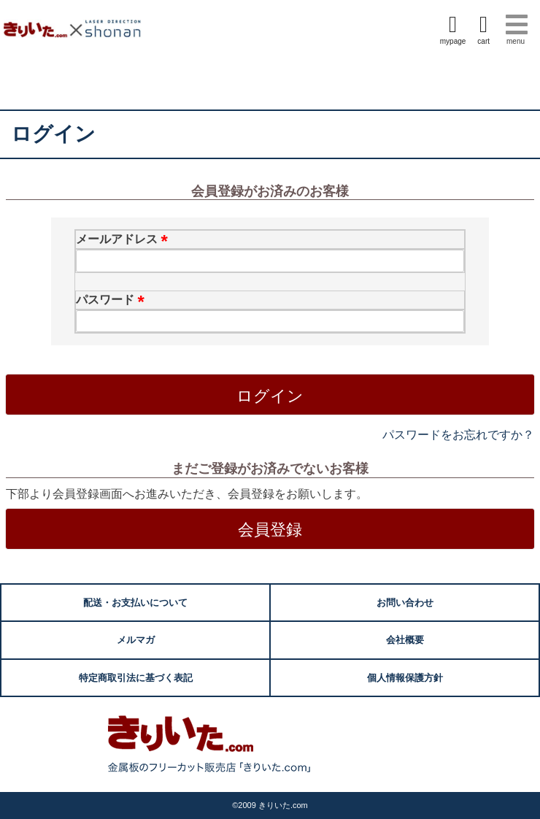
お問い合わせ (405, 602)
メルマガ (136, 639)
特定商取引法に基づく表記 (136, 677)
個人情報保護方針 (405, 677)
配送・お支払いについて (135, 602)
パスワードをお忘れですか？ (458, 434)
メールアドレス (124, 239)
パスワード (112, 299)
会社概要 (405, 639)
